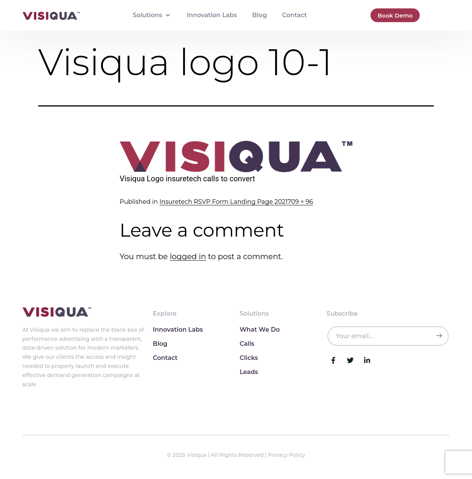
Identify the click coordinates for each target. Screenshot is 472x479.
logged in (188, 256)
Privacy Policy (286, 455)
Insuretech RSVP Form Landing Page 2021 (223, 201)
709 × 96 (300, 201)
